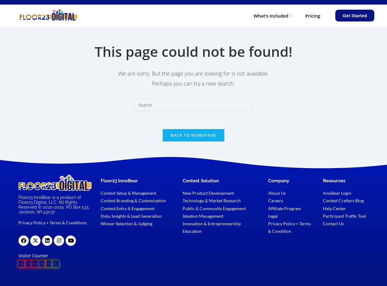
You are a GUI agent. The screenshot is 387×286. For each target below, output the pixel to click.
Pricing (312, 16)
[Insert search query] (193, 105)
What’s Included (272, 16)
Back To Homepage (193, 135)
